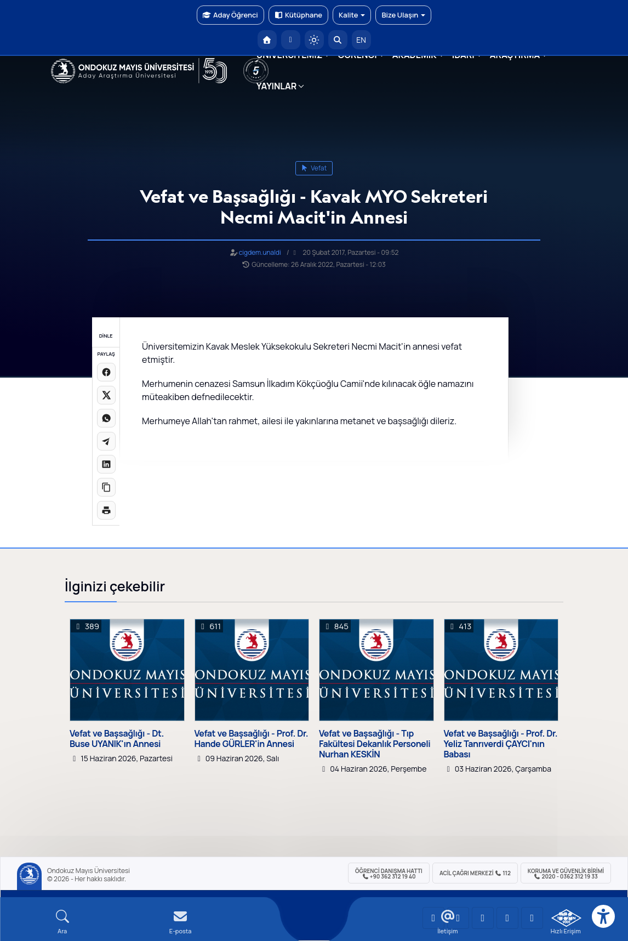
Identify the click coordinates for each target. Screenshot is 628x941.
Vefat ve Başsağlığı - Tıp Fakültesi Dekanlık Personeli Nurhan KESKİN (374, 744)
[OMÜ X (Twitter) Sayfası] (507, 918)
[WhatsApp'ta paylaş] (106, 418)
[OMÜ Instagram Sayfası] (483, 918)
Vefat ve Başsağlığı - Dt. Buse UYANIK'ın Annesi (117, 738)
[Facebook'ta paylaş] (106, 372)
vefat (314, 168)
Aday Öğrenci (230, 15)
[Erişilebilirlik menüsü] (603, 916)
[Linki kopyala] (106, 487)
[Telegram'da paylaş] (106, 441)
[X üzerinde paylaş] (106, 395)
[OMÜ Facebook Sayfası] (532, 918)
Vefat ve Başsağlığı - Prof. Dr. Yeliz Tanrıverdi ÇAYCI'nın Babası (501, 744)
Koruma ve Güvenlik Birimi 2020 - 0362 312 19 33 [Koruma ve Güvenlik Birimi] (566, 873)
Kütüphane (298, 15)
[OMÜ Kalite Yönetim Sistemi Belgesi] (566, 918)
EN (361, 40)
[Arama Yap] (337, 39)
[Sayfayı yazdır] (106, 510)
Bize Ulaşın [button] (403, 15)
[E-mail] (180, 922)
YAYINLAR (276, 86)
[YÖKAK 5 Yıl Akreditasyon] (256, 70)
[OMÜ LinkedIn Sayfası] (458, 918)
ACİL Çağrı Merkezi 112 (475, 873)
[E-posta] (290, 39)
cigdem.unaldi (260, 252)
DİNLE (106, 335)
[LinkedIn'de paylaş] (106, 464)
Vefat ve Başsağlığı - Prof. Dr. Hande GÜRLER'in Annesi (252, 738)
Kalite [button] (352, 15)
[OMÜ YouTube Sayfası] (433, 918)
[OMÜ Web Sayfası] (139, 70)
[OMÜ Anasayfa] (267, 39)
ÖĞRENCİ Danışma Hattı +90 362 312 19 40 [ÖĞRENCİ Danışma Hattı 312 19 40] (389, 873)
